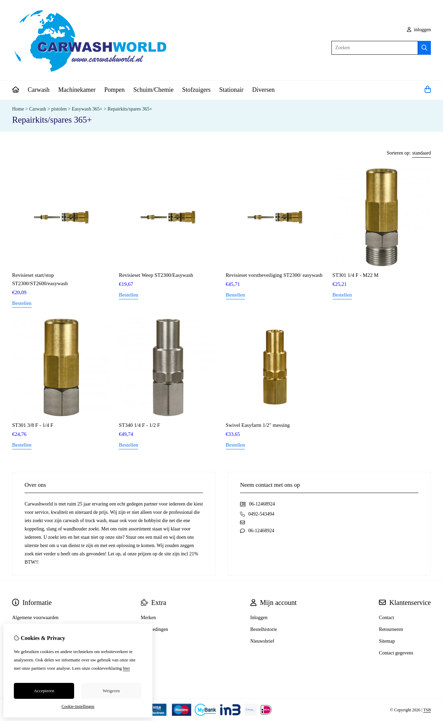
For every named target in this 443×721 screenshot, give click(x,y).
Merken (148, 617)
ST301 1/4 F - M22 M (356, 275)
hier (126, 668)
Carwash (39, 89)
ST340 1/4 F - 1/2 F (139, 425)
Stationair (231, 89)
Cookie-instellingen (78, 706)
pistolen (59, 109)
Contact (386, 617)
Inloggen (259, 617)
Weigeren (111, 690)
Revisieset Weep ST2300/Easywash (156, 275)
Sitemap (387, 641)
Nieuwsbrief (262, 641)
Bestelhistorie (263, 629)
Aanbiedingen (154, 629)
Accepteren (44, 690)
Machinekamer (77, 89)
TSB (427, 709)
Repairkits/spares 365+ (130, 109)
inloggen (419, 29)
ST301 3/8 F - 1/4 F (32, 425)
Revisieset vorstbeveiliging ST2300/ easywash (274, 275)
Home (18, 109)
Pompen (114, 89)
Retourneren (391, 629)
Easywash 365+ (87, 109)
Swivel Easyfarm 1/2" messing (258, 425)
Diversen (263, 89)
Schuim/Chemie (153, 89)
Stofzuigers (196, 89)
